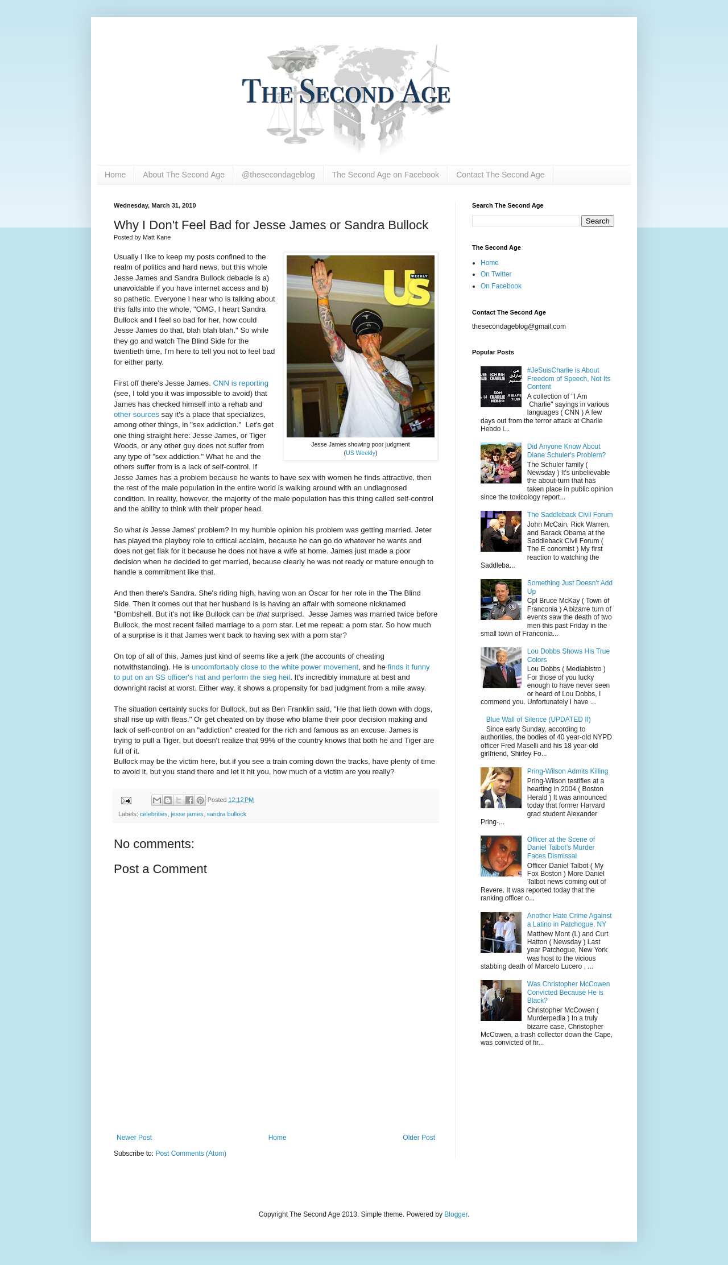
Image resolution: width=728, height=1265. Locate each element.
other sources (136, 414)
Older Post (419, 1138)
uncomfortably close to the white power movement (275, 667)
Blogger (456, 1214)
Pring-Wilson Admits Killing (568, 771)
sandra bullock (226, 814)
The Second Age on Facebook (385, 174)
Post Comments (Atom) (190, 1153)
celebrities (154, 814)
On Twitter (496, 274)
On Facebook (501, 286)
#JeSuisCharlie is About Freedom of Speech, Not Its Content (569, 378)
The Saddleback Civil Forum (570, 515)
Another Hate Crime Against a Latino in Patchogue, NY (569, 920)
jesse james (187, 814)
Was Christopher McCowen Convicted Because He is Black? (568, 992)
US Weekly (360, 452)
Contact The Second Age (500, 174)
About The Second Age (184, 174)
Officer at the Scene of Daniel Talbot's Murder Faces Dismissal (561, 848)
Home (115, 174)
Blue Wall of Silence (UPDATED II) (538, 720)
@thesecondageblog (278, 174)
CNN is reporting (240, 383)
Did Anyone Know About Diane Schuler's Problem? (566, 450)
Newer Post (134, 1138)
